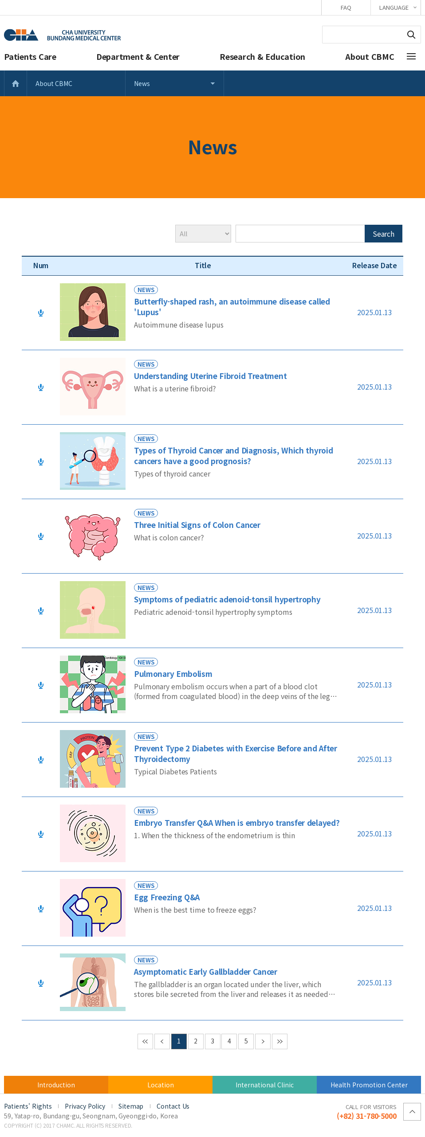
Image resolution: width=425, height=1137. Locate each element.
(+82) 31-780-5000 (367, 1111)
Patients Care (30, 56)
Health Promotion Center (369, 1084)
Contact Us (173, 1106)
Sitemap (130, 1106)
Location (160, 1084)
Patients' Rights (27, 1106)
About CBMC (369, 56)
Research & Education (262, 56)
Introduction (56, 1084)
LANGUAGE (393, 7)
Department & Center (138, 56)
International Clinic (265, 1084)
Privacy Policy (85, 1106)
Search (411, 34)
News (142, 83)
